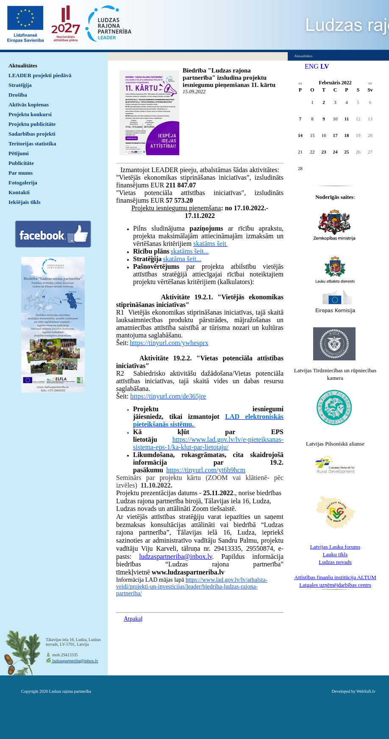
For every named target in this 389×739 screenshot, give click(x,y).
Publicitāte (21, 163)
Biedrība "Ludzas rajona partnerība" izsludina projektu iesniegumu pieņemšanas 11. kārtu (229, 77)
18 (347, 135)
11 (347, 118)
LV (324, 66)
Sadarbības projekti (32, 134)
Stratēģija (20, 85)
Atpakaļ (133, 619)
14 (300, 135)
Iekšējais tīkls (24, 202)
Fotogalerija (22, 182)
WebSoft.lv (365, 691)
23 (324, 151)
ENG (312, 66)
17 (335, 135)
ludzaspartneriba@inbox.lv (175, 556)
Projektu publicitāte (32, 124)
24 (335, 151)
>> (370, 84)
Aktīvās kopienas (28, 104)
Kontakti (19, 192)
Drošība (17, 95)
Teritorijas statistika (32, 143)
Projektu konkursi (30, 114)
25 (347, 151)
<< (300, 84)
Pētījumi (18, 153)
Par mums (20, 173)
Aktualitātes (22, 65)
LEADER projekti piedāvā (40, 75)
